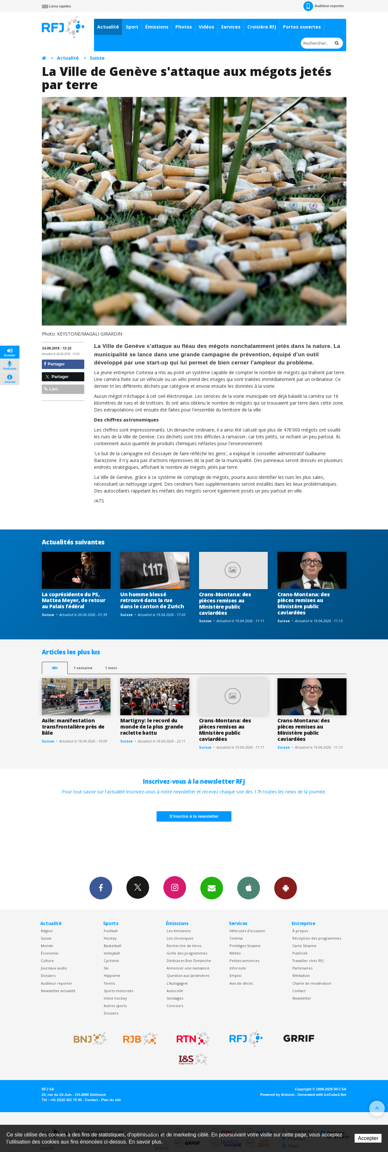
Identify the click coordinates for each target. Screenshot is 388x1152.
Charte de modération (311, 983)
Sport (132, 27)
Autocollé (175, 991)
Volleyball (112, 953)
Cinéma (236, 938)
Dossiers (48, 975)
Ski (106, 968)
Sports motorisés (118, 991)
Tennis (109, 983)
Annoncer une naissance (188, 968)
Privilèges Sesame (245, 946)
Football (111, 931)
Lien (51, 388)
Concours (175, 1006)
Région (47, 931)
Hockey (110, 938)
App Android (285, 888)
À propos (300, 931)
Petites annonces (244, 960)
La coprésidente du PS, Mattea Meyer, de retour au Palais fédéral (73, 600)
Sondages (175, 998)
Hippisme (112, 975)
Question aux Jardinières (188, 975)
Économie (49, 953)
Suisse (97, 58)
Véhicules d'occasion (247, 931)
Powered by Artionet (277, 1095)
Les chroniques (180, 938)
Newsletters (211, 888)
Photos (183, 27)
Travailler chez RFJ (307, 960)
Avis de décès (241, 983)
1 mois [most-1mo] (111, 667)
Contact (299, 991)
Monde (47, 946)
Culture (47, 960)
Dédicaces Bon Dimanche (189, 960)
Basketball (112, 946)
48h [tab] (55, 667)
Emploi (235, 975)
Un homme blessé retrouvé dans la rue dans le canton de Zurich (152, 600)
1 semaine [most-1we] (83, 667)
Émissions (157, 27)
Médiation (301, 975)
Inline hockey (115, 998)
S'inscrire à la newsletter (194, 816)
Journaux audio (54, 968)
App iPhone (248, 888)
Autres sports (115, 1006)
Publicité (300, 953)
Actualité (108, 27)
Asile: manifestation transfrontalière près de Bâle (73, 726)
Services (231, 27)
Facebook (100, 888)
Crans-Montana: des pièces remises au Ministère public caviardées (225, 603)
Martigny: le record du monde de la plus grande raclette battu (151, 726)
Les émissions (179, 931)
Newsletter (301, 998)
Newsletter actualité (58, 991)
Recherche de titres (184, 946)
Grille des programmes (187, 953)
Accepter (368, 1138)
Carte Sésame (304, 946)
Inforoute (237, 968)
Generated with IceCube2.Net (322, 1095)
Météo (235, 953)
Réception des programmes (316, 938)
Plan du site (111, 1100)
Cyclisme (111, 960)
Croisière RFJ (261, 27)
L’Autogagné (177, 983)
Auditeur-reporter (323, 6)
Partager (54, 364)
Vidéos (206, 27)
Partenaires (302, 968)
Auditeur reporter (56, 983)
